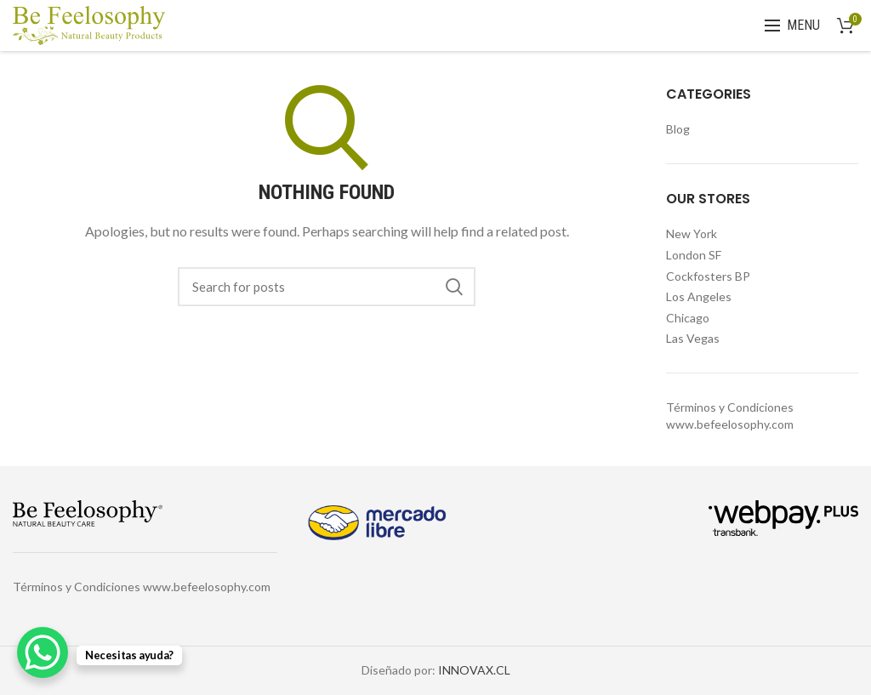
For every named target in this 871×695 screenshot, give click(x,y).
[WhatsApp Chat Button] (42, 652)
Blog (678, 129)
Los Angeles (699, 296)
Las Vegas (693, 338)
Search (454, 286)
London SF (693, 255)
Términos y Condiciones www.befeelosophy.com (141, 586)
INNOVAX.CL (474, 670)
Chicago (687, 317)
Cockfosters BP (708, 276)
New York (691, 233)
